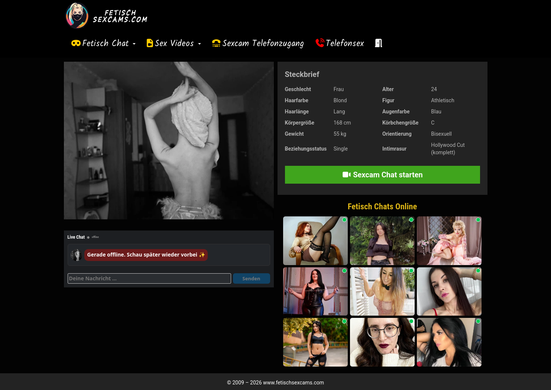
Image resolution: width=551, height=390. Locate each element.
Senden (251, 278)
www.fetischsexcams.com (293, 383)
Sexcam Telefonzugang (263, 44)
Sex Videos (178, 44)
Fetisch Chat (109, 44)
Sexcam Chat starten (382, 174)
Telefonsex (345, 44)
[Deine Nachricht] (149, 278)
